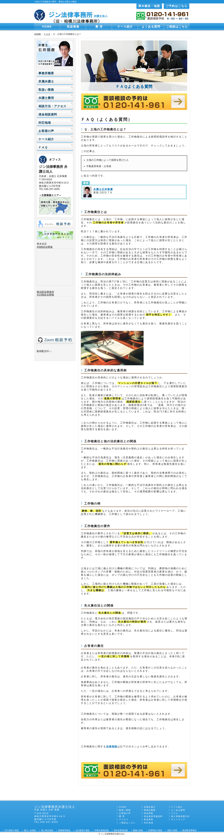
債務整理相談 (64, 830)
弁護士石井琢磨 (102, 189)
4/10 (39, 294)
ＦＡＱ (47, 34)
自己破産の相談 (12, 830)
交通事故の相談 (155, 830)
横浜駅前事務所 (45, 292)
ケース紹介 (125, 26)
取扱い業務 (46, 89)
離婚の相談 (138, 830)
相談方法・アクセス (52, 106)
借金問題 (148, 813)
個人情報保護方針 (180, 816)
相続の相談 (172, 830)
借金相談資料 (47, 114)
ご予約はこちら (176, 6)
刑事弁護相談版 (102, 830)
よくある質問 (151, 26)
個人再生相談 (47, 830)
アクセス (123, 819)
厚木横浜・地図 (149, 6)
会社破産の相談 (82, 830)
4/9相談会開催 (45, 247)
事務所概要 (46, 73)
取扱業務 (73, 26)
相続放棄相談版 (121, 830)
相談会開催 (48, 294)
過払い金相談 (30, 830)
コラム (174, 813)
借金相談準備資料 (153, 816)
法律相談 (111, 746)
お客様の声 (46, 131)
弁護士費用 (46, 98)
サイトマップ (178, 819)
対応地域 (44, 122)
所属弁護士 (46, 81)
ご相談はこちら (177, 26)
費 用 (99, 26)
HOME (47, 26)
